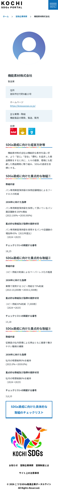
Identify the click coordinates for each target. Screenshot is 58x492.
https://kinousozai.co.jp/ (22, 105)
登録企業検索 (21, 16)
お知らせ (13, 465)
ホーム (6, 16)
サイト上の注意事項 (29, 473)
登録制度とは (42, 465)
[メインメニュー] (53, 4)
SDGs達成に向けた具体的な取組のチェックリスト (29, 409)
